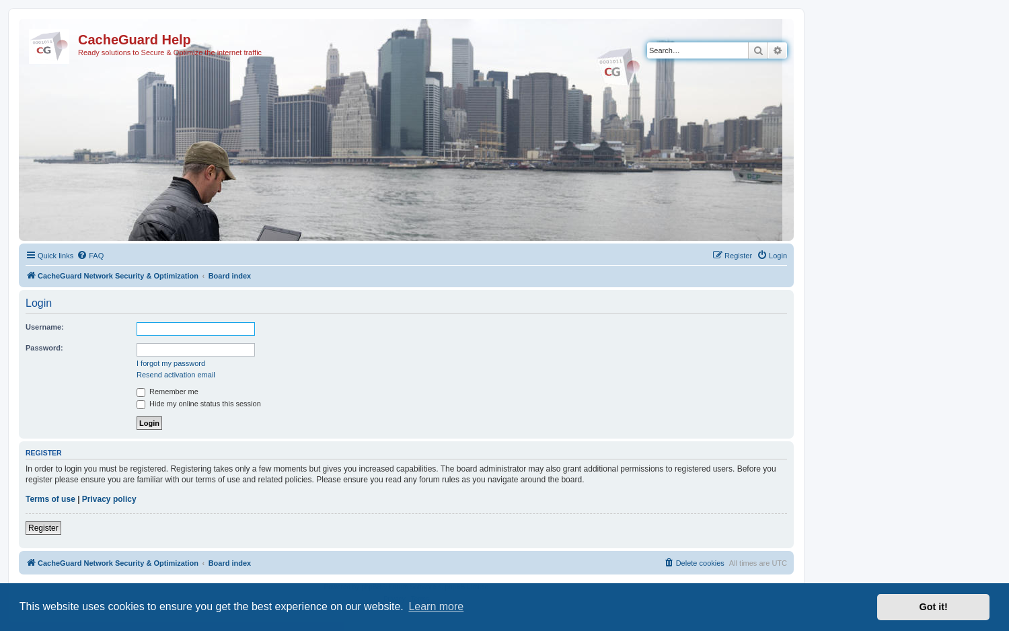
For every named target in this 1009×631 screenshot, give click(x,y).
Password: (44, 348)
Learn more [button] (435, 606)
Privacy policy (109, 499)
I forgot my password (171, 363)
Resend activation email (176, 375)
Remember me (167, 391)
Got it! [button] (934, 606)
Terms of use (50, 499)
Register (43, 528)
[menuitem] (90, 256)
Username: (45, 327)
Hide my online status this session (199, 404)
